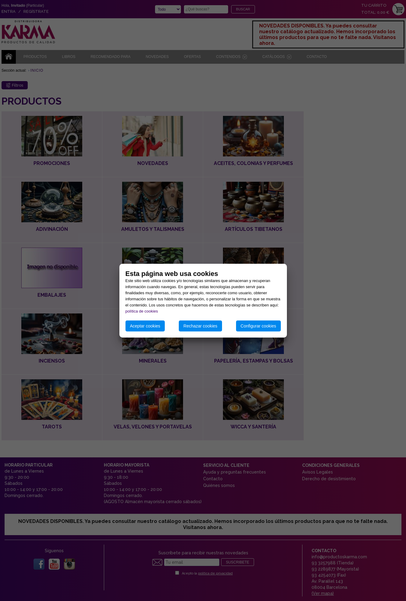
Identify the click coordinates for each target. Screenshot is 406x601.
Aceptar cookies (145, 326)
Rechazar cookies (200, 326)
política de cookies (141, 311)
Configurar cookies (258, 326)
